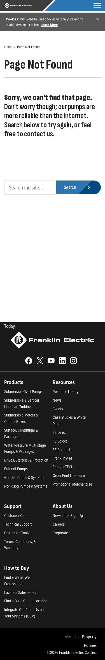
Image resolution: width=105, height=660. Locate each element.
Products (13, 382)
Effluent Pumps (16, 469)
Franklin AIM (62, 458)
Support (13, 506)
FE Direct (60, 432)
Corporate (60, 533)
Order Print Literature (69, 475)
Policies (90, 645)
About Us (63, 506)
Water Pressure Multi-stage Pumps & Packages (25, 448)
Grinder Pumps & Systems (24, 477)
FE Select (60, 441)
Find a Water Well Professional (17, 580)
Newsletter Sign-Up (68, 515)
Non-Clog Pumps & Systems (25, 486)
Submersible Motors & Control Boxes (21, 418)
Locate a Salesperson (20, 592)
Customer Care (15, 515)
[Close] (97, 19)
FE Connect (61, 450)
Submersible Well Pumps (23, 391)
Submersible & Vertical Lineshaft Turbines (21, 403)
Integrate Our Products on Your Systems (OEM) (24, 613)
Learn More (49, 24)
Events (58, 409)
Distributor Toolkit (18, 533)
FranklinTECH (63, 467)
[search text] (30, 188)
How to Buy (16, 568)
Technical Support (18, 524)
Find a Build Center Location (26, 601)
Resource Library (65, 391)
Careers (59, 524)
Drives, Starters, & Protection (26, 460)
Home (8, 46)
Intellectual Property (80, 636)
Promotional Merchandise (72, 484)
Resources (64, 382)
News (57, 400)
